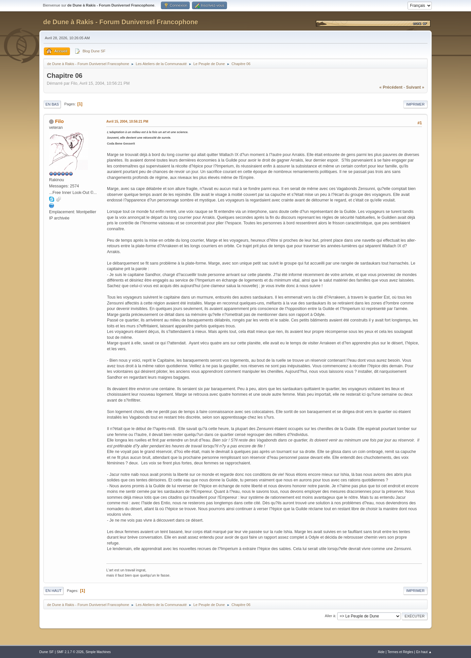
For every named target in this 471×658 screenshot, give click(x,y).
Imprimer (415, 104)
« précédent (391, 87)
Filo (59, 121)
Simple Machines (98, 652)
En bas (52, 104)
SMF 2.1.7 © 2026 (70, 652)
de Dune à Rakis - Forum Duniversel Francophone (120, 22)
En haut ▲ (424, 652)
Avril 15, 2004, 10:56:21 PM (127, 121)
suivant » (415, 87)
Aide (381, 652)
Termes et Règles (400, 652)
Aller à (330, 616)
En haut (53, 591)
